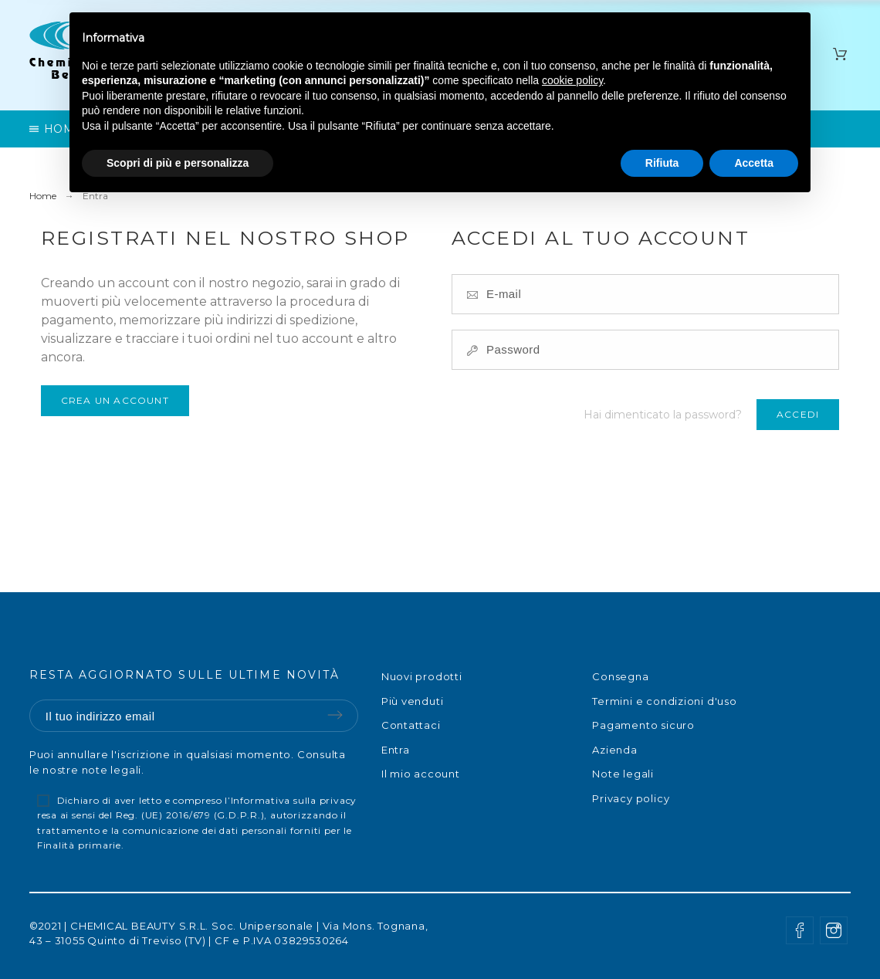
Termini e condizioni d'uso (664, 701)
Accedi (798, 414)
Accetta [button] (753, 163)
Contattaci (411, 725)
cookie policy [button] (572, 80)
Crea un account (115, 400)
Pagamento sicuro (643, 725)
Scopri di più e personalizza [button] (178, 163)
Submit (335, 715)
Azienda (614, 750)
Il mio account (420, 773)
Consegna (620, 676)
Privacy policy (630, 798)
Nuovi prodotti (421, 676)
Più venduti (412, 701)
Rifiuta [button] (662, 163)
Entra (395, 750)
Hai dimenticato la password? (663, 415)
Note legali (623, 773)
